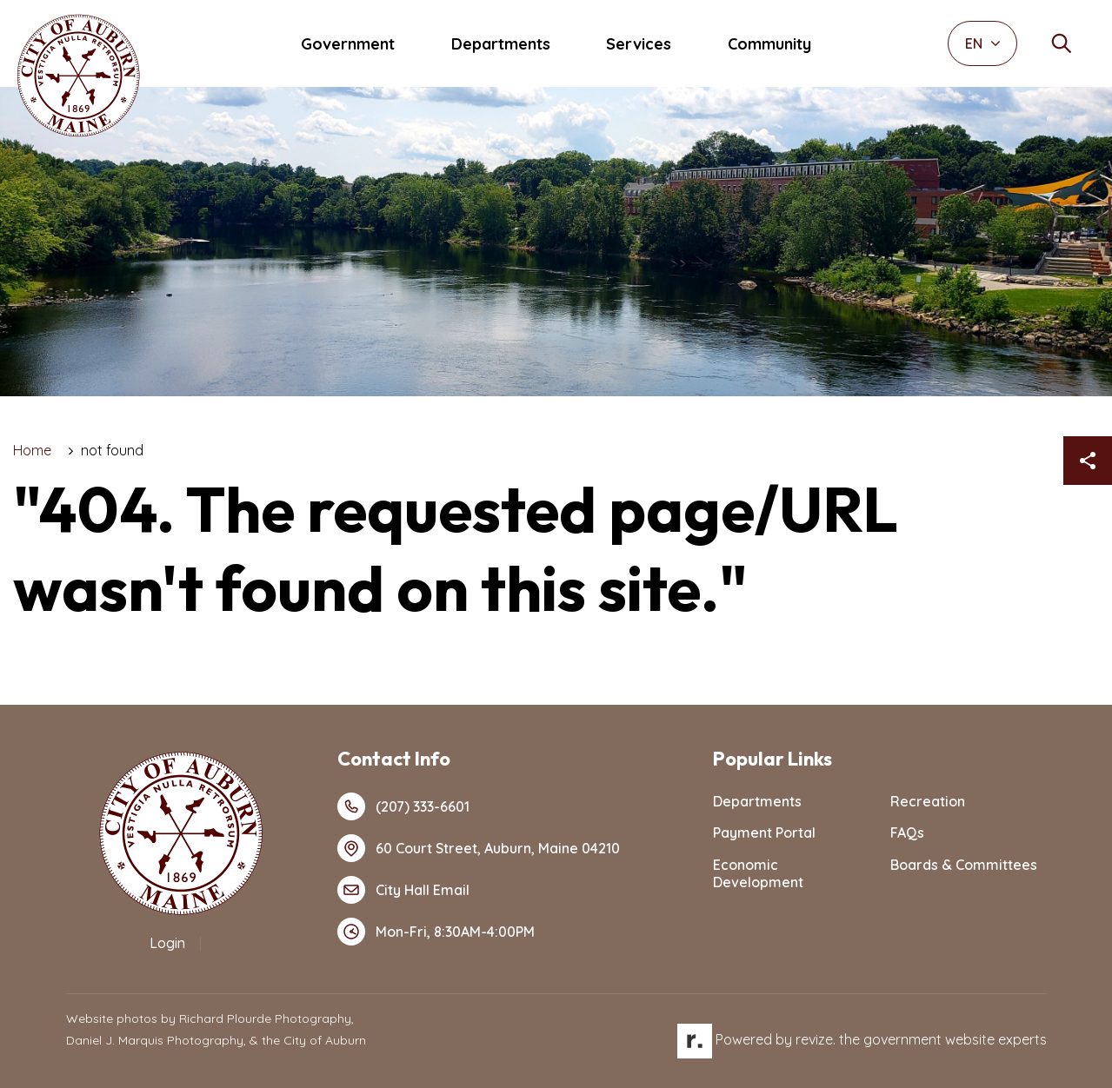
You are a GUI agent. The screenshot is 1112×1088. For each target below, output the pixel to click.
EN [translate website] (983, 43)
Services (638, 44)
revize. (816, 1039)
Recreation (927, 801)
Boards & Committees (963, 864)
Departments (500, 44)
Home (32, 450)
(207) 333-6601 (403, 806)
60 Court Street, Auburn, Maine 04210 (478, 848)
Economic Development (758, 874)
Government (348, 44)
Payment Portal (764, 832)
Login (167, 943)
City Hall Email (403, 890)
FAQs (907, 832)
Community (769, 44)
